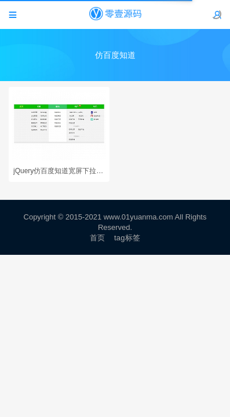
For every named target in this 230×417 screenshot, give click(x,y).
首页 (97, 237)
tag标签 (127, 237)
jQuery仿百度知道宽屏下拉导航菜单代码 (59, 171)
